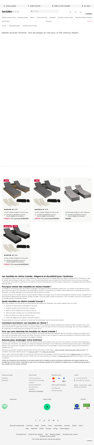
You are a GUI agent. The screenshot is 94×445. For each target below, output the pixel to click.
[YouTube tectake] (53, 420)
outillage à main (75, 354)
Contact (76, 375)
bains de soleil (33, 352)
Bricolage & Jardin (14, 26)
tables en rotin (80, 350)
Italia (27, 428)
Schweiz (43, 425)
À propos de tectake (7, 375)
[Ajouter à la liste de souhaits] (28, 180)
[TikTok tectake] (44, 420)
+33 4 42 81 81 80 (81, 378)
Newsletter (5, 380)
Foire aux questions (35, 378)
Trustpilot (88, 14)
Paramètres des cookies (70, 434)
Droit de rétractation (35, 385)
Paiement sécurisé (56, 375)
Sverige (55, 428)
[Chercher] (44, 11)
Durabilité (83, 399)
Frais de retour (33, 387)
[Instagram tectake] (49, 420)
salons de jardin (59, 350)
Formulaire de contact (82, 380)
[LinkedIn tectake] (58, 420)
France (81, 425)
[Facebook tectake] (35, 420)
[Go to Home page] (10, 11)
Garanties (32, 389)
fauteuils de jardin (70, 350)
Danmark (67, 425)
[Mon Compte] (70, 12)
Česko (50, 425)
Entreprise (5, 378)
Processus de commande (36, 380)
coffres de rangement (48, 352)
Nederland (34, 428)
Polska (41, 428)
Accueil (4, 26)
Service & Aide (32, 375)
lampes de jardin (64, 356)
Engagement (13, 399)
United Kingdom (65, 428)
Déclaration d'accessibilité (47, 436)
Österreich (29, 425)
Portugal (48, 428)
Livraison (31, 382)
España (74, 425)
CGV (46, 434)
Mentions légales (55, 434)
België (37, 425)
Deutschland (58, 425)
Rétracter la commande (36, 391)
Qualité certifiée (47, 399)
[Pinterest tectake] (40, 420)
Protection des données (35, 434)
